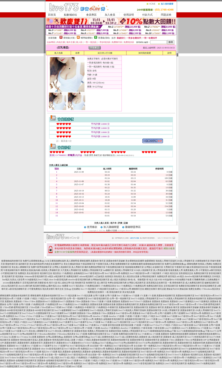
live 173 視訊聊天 (88, 289)
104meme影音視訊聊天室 (35, 276)
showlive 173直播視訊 (110, 328)
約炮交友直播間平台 (53, 264)
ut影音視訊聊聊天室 (17, 289)
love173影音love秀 (171, 304)
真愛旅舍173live (73, 301)
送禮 (77, 53)
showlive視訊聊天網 (193, 276)
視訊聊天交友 (46, 273)
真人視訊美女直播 (131, 276)
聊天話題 (162, 289)
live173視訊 (43, 279)
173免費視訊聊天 (92, 286)
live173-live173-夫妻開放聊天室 (36, 313)
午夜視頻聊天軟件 (11, 270)
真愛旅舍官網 (199, 343)
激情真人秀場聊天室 (124, 270)
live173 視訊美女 (76, 286)
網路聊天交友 (138, 289)
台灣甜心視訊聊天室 (136, 283)
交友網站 (76, 289)
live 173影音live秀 (123, 289)
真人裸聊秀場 (73, 261)
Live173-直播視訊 (172, 328)
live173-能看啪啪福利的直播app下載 (159, 331)
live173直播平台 (66, 322)
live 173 (18, 316)
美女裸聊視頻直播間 (134, 261)
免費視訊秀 (162, 276)
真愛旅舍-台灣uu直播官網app (50, 337)
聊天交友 (59, 289)
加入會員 (110, 14)
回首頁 (52, 14)
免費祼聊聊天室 (122, 264)
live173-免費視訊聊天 (206, 363)
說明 (169, 53)
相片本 (113, 223)
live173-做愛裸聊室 (63, 310)
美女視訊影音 (33, 273)
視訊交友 (174, 273)
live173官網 (56, 307)
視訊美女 (57, 273)
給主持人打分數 (105, 53)
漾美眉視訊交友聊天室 (156, 283)
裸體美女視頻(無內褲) (30, 270)
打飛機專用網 (198, 279)
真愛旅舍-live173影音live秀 (119, 313)
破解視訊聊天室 (211, 283)
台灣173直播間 (164, 313)
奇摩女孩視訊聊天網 (117, 283)
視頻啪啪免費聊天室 (134, 267)
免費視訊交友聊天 (95, 292)
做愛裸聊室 (150, 261)
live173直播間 (57, 313)
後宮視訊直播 (114, 325)
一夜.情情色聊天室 (176, 283)
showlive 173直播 (100, 316)
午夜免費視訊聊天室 (115, 267)
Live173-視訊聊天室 (121, 322)
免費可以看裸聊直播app (33, 261)
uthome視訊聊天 (86, 276)
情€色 (130, 279)
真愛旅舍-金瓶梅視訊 (72, 351)
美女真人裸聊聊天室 (21, 267)
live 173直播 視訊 (38, 351)
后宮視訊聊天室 (171, 286)
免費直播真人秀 (190, 270)
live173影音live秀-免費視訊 (117, 273)
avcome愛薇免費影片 (12, 283)
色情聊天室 (91, 283)
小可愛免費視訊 (34, 289)
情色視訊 (118, 276)
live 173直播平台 (46, 346)
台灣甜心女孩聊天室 (153, 267)
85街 (160, 279)
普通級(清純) (104, 38)
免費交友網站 (194, 289)
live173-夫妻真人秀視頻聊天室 (145, 298)
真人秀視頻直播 (160, 270)
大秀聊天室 (169, 267)
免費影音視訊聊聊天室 (189, 286)
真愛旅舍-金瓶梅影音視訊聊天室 (22, 360)
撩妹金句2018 (172, 289)
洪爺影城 (41, 283)
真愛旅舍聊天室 (126, 307)
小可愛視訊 (203, 270)
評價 (120, 223)
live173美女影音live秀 (109, 357)
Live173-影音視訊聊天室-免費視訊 (148, 363)
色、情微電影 (139, 279)
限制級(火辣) (69, 38)
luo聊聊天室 (108, 270)
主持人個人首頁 (101, 223)
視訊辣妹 (19, 276)
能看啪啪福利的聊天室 (11, 261)
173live (25, 301)
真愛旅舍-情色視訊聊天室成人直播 (27, 340)
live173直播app (93, 343)
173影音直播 (146, 328)
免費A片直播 (111, 230)
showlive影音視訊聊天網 (79, 279)
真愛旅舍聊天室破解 (115, 261)
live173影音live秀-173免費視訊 (154, 357)
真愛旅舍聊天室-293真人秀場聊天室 (163, 310)
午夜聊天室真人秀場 (105, 264)
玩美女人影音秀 (17, 279)
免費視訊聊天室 (201, 273)
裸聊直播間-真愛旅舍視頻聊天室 (15, 295)
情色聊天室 (80, 283)
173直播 (17, 298)
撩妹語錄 (184, 289)
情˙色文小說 (151, 279)
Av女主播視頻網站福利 (55, 261)
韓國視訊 (207, 276)
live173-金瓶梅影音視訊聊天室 (125, 354)
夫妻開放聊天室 (202, 261)
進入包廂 (58, 53)
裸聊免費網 (192, 264)
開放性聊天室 (11, 264)
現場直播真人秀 (175, 270)
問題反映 (166, 14)
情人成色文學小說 (66, 283)
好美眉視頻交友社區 (199, 267)
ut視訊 (50, 276)
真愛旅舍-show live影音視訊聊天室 (16, 349)
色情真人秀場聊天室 (50, 270)
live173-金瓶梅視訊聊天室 (203, 351)
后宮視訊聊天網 (29, 283)
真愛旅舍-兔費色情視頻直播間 (175, 334)
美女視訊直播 (128, 292)
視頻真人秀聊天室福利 (166, 261)
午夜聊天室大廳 (181, 267)
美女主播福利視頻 (72, 264)
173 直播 (144, 295)
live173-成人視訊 (51, 357)
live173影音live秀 (185, 316)
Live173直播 (175, 319)
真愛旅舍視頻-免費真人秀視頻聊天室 (91, 331)
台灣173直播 (98, 295)
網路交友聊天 (151, 289)
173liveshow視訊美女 (210, 289)
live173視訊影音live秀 (140, 273)
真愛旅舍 (9, 301)
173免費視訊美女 (108, 286)
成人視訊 (114, 279)
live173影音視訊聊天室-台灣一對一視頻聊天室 (66, 298)
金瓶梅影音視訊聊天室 (113, 319)
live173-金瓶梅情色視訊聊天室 (167, 349)
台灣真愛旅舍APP (198, 340)
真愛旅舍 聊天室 (98, 261)
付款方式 (147, 14)
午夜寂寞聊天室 (88, 264)
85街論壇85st (168, 279)
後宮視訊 (172, 276)
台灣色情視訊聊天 (148, 276)
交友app (67, 289)
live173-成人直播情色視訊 (102, 337)
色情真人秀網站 (205, 264)
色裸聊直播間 (136, 264)
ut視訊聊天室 (60, 276)
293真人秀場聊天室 (186, 261)
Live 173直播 (151, 319)
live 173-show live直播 (26, 337)
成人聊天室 (102, 283)
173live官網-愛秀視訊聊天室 (15, 307)
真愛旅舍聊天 (10, 343)
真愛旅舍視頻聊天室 (165, 295)
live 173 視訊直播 (68, 295)
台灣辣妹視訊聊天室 (100, 279)
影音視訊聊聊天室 (208, 286)
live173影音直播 (185, 325)
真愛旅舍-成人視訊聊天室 (151, 337)
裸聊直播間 (85, 261)
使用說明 (128, 14)
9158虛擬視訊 (31, 279)
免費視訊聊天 (72, 276)
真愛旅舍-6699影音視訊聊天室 (40, 310)
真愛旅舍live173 (43, 301)
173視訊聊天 (155, 273)
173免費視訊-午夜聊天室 (83, 307)
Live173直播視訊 (186, 301)
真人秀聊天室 (77, 267)
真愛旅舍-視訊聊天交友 (192, 354)
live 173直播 (122, 295)
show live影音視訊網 (58, 279)
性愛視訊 (123, 279)
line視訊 (6, 279)
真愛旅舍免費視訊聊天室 (127, 304)
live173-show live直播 (14, 357)
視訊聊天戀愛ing (40, 286)
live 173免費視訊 (124, 286)
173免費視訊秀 (139, 286)
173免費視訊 (67, 273)
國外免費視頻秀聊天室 (94, 267)
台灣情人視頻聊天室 (61, 267)
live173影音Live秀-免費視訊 (64, 319)
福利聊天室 (23, 264)
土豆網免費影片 (212, 279)
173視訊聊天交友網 (105, 289)
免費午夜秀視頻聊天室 (41, 267)
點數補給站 (70, 14)
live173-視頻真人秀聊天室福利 (104, 310)
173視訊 (165, 273)
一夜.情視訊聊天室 (113, 292)
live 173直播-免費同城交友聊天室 (91, 334)
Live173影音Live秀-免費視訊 (162, 322)
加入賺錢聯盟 (111, 227)
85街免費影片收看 (183, 279)
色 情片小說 (51, 283)
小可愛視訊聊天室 (9, 273)
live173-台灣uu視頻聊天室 (25, 334)
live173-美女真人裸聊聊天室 (35, 331)
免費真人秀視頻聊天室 (92, 270)
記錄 (126, 223)
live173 (133, 301)
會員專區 (91, 14)
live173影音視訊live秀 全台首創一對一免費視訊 (91, 346)
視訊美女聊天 (48, 289)
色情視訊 (109, 276)
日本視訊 (216, 276)
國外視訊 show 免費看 (58, 286)
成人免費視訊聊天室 (194, 283)
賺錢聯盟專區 (133, 227)
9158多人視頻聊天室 (143, 270)
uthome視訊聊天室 (9, 286)
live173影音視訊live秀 (94, 273)
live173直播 (161, 316)
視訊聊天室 (9, 276)
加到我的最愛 (144, 53)
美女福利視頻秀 (36, 264)
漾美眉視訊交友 (186, 273)
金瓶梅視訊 (79, 273)
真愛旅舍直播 (96, 304)
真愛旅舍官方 (36, 343)
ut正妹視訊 (99, 276)
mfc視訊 (180, 276)
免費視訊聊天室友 (154, 286)
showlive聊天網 (25, 286)
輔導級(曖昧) (87, 38)
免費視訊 (22, 273)
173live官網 (34, 307)
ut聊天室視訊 (215, 270)
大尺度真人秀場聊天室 (70, 270)
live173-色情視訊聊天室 (198, 337)
